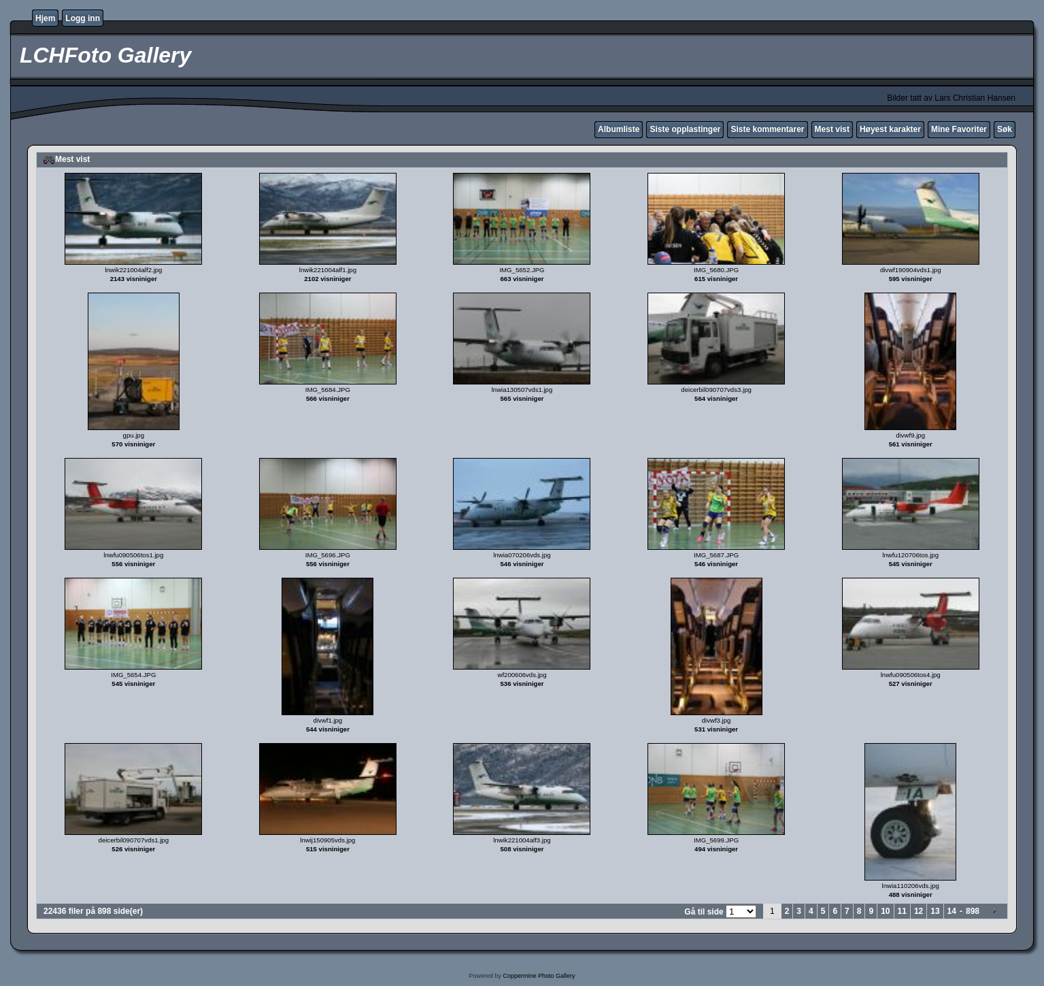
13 (934, 911)
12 (918, 911)
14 (951, 911)
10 (885, 911)
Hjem (45, 18)
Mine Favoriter (959, 129)
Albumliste (618, 129)
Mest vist (832, 129)
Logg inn (82, 18)
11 (902, 911)
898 (972, 911)
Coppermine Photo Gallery (539, 975)
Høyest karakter (890, 129)
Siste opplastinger (685, 129)
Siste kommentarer (767, 129)
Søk (1004, 129)
